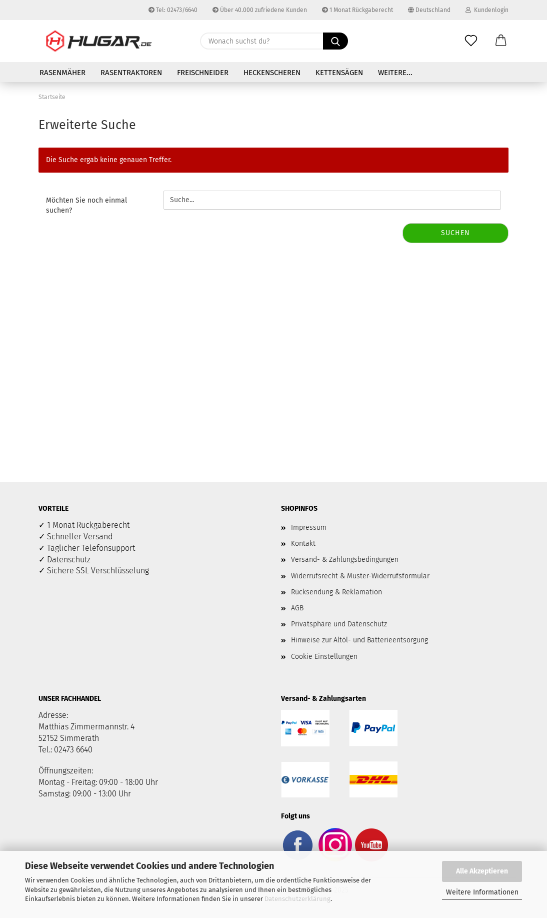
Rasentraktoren (131, 72)
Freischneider (202, 72)
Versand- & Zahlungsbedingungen (344, 559)
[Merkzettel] (471, 41)
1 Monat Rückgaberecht (357, 10)
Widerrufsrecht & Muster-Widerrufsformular (360, 576)
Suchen (455, 233)
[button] (501, 41)
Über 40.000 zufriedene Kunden (259, 10)
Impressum (308, 527)
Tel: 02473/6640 (173, 10)
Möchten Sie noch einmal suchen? (86, 205)
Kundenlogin (487, 10)
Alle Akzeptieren (482, 871)
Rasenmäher (63, 72)
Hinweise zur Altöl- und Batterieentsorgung (359, 640)
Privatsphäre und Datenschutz (339, 624)
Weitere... (395, 72)
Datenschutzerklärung (297, 898)
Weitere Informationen (482, 892)
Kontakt (303, 543)
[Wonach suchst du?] (335, 41)
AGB (297, 608)
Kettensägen (339, 72)
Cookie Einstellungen (324, 656)
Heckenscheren (272, 72)
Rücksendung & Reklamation (336, 592)
